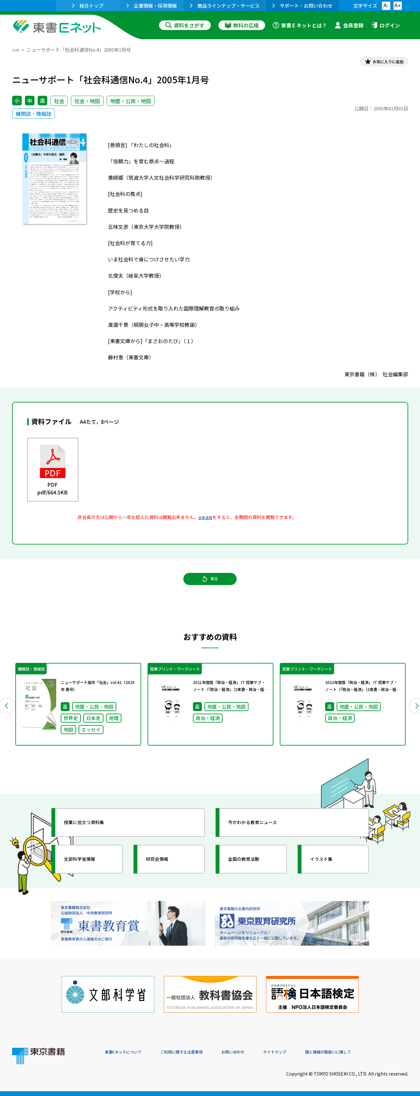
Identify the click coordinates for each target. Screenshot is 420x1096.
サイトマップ (312, 1052)
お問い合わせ (263, 1052)
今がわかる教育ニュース (263, 838)
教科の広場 (242, 25)
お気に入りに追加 (380, 63)
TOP (17, 49)
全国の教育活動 (252, 875)
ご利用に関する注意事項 (201, 1052)
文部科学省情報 (88, 875)
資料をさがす (184, 25)
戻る (210, 588)
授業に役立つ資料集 (94, 838)
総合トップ (87, 5)
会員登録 (349, 25)
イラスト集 (328, 875)
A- (386, 5)
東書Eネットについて (129, 1052)
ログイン (385, 25)
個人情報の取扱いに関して (377, 1052)
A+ (397, 5)
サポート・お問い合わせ (302, 5)
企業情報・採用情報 (151, 5)
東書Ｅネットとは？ (300, 25)
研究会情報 (164, 875)
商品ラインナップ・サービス (225, 5)
